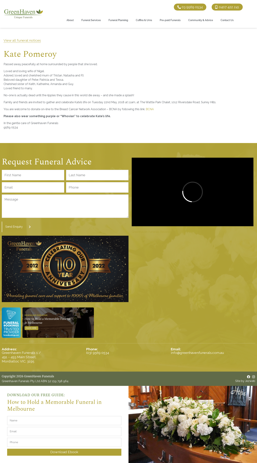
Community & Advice (200, 20)
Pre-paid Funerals (170, 20)
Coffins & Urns (144, 20)
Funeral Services (91, 20)
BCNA (150, 109)
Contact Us (227, 20)
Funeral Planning (118, 20)
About (70, 20)
